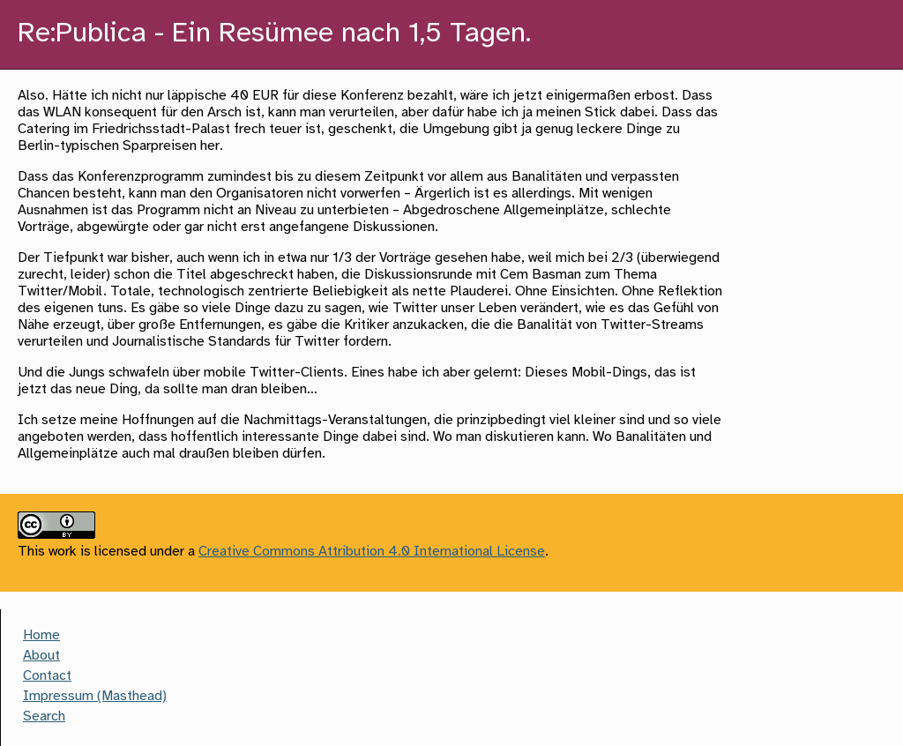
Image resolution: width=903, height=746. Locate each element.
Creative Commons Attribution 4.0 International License (371, 551)
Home (41, 635)
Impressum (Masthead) (95, 696)
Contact (47, 675)
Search (44, 716)
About (41, 655)
